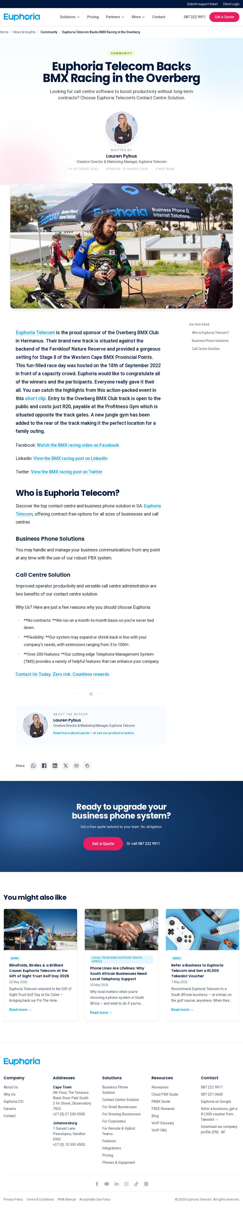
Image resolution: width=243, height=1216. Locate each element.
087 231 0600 (212, 1094)
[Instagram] (126, 1184)
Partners (115, 17)
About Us (11, 1087)
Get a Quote (224, 17)
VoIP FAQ (159, 1130)
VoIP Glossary (163, 1123)
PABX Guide (161, 1101)
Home (4, 32)
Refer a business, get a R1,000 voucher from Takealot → (219, 1114)
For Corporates (114, 1121)
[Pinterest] (146, 1184)
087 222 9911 (195, 17)
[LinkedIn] (116, 1184)
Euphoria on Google (216, 1101)
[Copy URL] (87, 765)
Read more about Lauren (71, 733)
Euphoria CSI (14, 1101)
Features (109, 1141)
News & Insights (24, 32)
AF (223, 1132)
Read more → (20, 1009)
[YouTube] (106, 1184)
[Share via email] (76, 765)
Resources (160, 1087)
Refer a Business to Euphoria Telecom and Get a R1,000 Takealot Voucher (197, 971)
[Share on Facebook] (44, 765)
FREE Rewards (163, 1109)
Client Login (231, 4)
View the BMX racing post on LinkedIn (70, 458)
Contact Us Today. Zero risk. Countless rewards (62, 674)
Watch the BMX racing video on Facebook (78, 445)
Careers (10, 1109)
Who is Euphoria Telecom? (210, 332)
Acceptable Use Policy (95, 1199)
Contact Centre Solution (120, 1100)
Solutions (70, 17)
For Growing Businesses (121, 1114)
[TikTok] (136, 1184)
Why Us (9, 1094)
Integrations (111, 1148)
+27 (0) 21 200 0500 (69, 1114)
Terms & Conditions (40, 1199)
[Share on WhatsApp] (33, 765)
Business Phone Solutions (210, 340)
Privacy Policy (13, 1199)
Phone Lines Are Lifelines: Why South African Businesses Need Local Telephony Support (118, 974)
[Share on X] (65, 765)
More (138, 17)
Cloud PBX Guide (165, 1094)
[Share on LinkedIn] (54, 765)
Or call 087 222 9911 (143, 843)
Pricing (93, 17)
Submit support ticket (202, 4)
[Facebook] (97, 1184)
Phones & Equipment (118, 1162)
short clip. (36, 398)
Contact (158, 17)
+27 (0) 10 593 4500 (69, 1144)
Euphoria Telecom (35, 332)
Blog (155, 1116)
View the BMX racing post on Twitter (66, 472)
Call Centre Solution (206, 349)
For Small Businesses (119, 1107)
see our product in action (115, 733)
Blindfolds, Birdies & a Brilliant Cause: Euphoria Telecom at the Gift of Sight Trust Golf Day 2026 (39, 971)
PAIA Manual (67, 1199)
